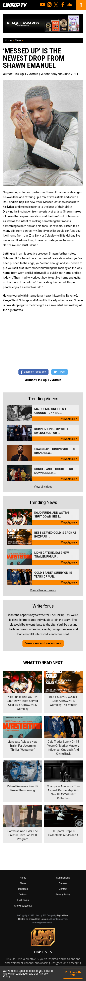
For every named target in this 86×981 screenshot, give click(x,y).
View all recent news (43, 590)
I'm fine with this (73, 974)
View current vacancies (43, 643)
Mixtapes (23, 889)
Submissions (63, 877)
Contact (63, 889)
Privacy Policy (63, 894)
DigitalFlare (62, 915)
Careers (63, 883)
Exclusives (23, 900)
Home (8, 40)
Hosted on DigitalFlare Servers (33, 919)
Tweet (59, 372)
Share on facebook (33, 372)
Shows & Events (23, 905)
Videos (23, 894)
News (18, 40)
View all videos (43, 486)
